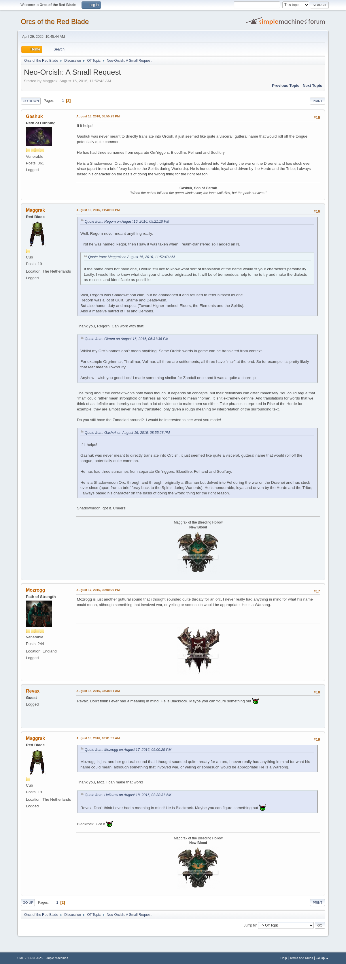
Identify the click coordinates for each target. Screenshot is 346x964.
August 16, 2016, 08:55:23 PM (98, 116)
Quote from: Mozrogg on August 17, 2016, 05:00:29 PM (128, 750)
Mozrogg (35, 590)
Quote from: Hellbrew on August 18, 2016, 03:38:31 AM (128, 795)
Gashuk (34, 116)
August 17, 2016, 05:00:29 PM (98, 590)
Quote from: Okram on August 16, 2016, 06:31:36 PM (126, 339)
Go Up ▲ (322, 958)
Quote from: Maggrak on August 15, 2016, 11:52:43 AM (131, 257)
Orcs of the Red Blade (55, 21)
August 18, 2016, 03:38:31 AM (98, 691)
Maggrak (35, 210)
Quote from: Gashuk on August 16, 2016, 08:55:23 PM (127, 433)
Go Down (31, 101)
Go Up (28, 902)
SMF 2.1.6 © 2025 (30, 958)
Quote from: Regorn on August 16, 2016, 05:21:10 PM (127, 222)
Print (317, 101)
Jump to (250, 925)
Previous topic (285, 85)
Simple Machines (56, 958)
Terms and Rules (301, 958)
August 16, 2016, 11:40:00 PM (98, 210)
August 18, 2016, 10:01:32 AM (98, 738)
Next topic (312, 85)
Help (283, 958)
